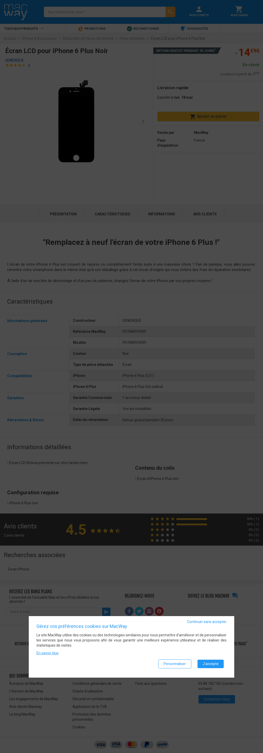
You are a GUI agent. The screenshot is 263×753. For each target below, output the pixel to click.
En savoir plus (47, 654)
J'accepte (211, 665)
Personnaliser (175, 665)
